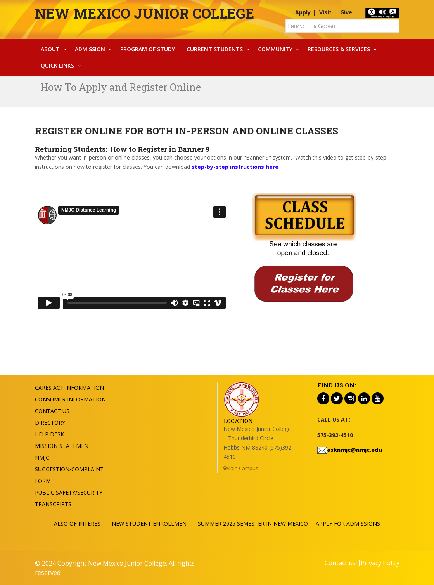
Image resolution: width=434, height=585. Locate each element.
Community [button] (275, 49)
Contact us (340, 563)
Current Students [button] (215, 49)
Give (346, 12)
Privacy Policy (380, 563)
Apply (303, 12)
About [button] (50, 49)
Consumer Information (70, 399)
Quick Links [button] (57, 65)
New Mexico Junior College (144, 13)
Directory (50, 422)
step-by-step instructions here (235, 166)
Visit (325, 12)
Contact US (52, 411)
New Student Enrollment (151, 523)
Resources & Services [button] (339, 49)
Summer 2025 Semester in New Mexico (253, 523)
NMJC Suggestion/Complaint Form (69, 469)
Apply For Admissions (348, 523)
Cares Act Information (69, 387)
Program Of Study (147, 49)
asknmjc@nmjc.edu (354, 449)
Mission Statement (63, 446)
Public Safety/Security (68, 492)
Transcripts (53, 504)
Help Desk (49, 434)
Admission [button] (90, 49)
